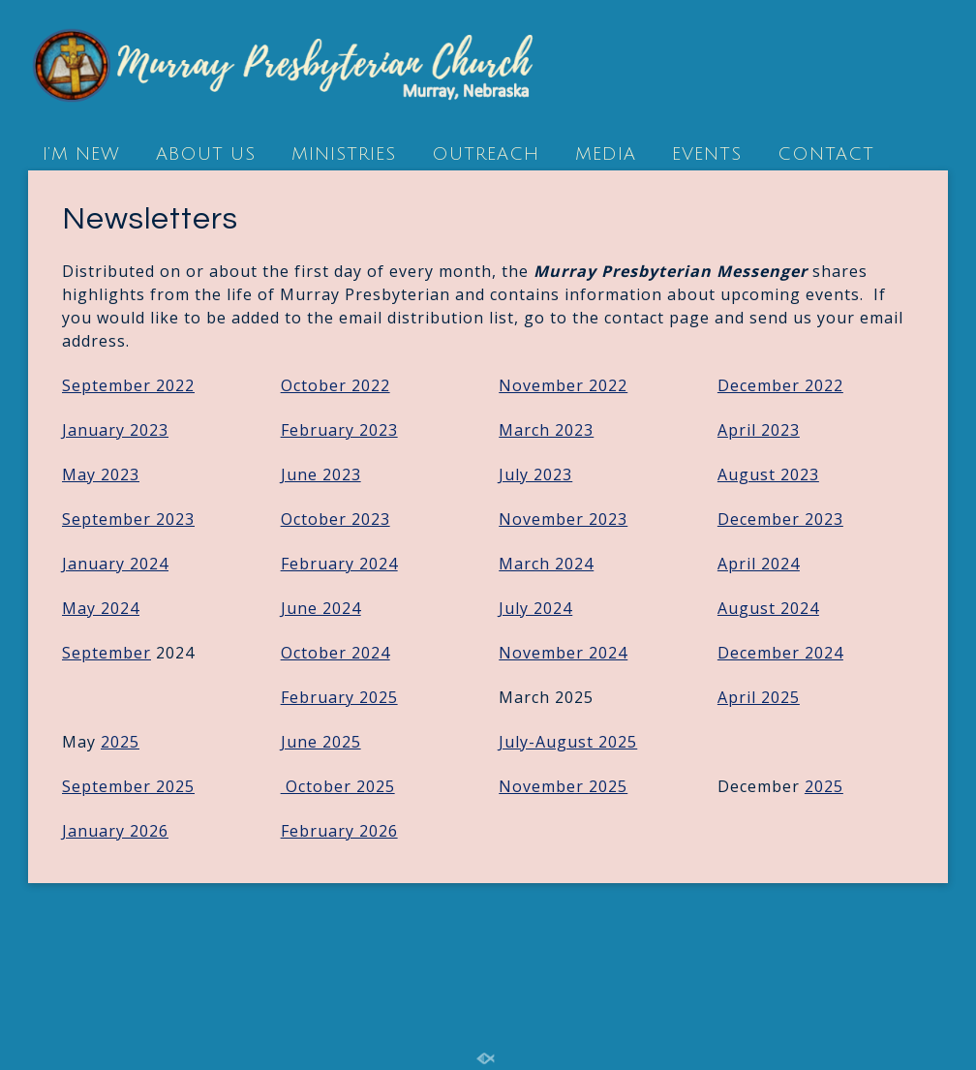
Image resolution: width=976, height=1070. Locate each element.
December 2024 (780, 652)
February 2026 (339, 830)
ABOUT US (206, 154)
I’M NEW (81, 154)
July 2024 (535, 608)
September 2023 (128, 519)
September (106, 652)
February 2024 (339, 563)
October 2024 (335, 652)
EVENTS (707, 154)
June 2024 (321, 608)
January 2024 (115, 563)
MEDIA (605, 154)
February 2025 (339, 697)
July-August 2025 (568, 741)
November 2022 (563, 385)
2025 (120, 741)
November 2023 (563, 519)
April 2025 (758, 697)
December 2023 (780, 519)
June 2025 (321, 741)
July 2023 (535, 474)
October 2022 (335, 385)
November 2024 (563, 652)
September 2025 (128, 786)
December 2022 (780, 385)
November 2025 (563, 786)
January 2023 (115, 430)
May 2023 (100, 474)
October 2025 (338, 786)
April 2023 (758, 430)
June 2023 (321, 474)
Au (768, 608)
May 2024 (100, 608)
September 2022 (128, 385)
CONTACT (826, 154)
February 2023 (339, 430)
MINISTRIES (343, 154)
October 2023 (335, 519)
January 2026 (115, 830)
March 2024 (546, 563)
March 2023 (546, 430)
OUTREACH (485, 154)
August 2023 (768, 474)
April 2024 (758, 563)
